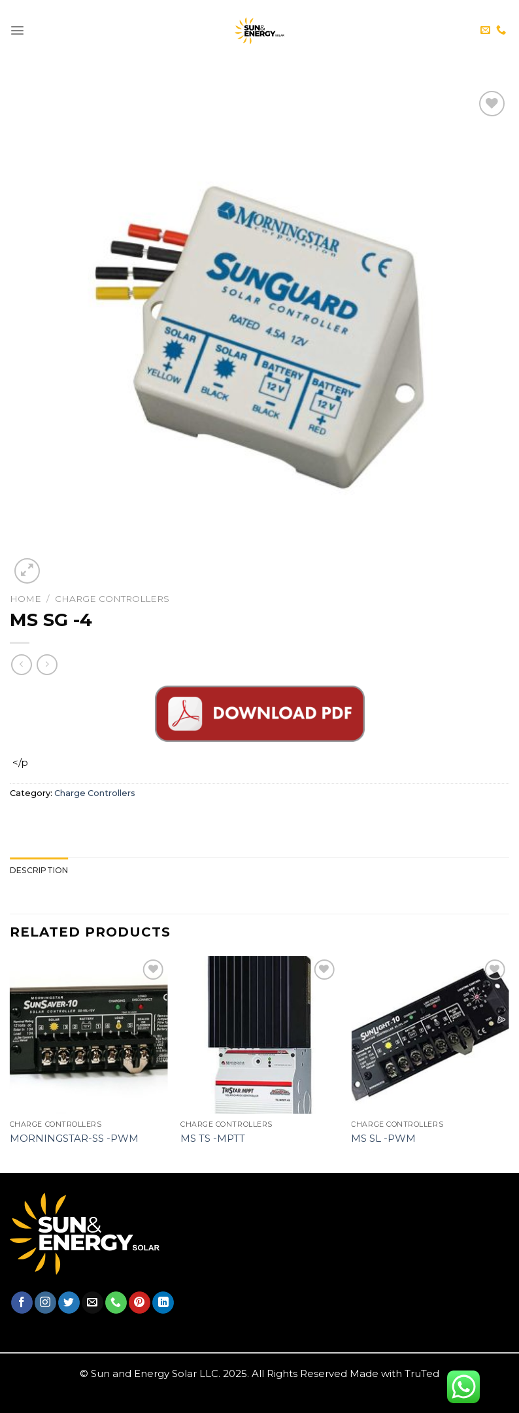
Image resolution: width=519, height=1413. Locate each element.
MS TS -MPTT (212, 1138)
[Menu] (17, 30)
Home (25, 598)
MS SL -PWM (383, 1138)
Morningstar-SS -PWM (74, 1138)
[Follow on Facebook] (22, 1302)
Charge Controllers (112, 598)
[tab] (39, 870)
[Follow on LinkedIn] (163, 1302)
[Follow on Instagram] (45, 1302)
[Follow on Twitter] (69, 1302)
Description (39, 870)
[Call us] (501, 30)
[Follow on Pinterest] (139, 1302)
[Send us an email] (485, 30)
